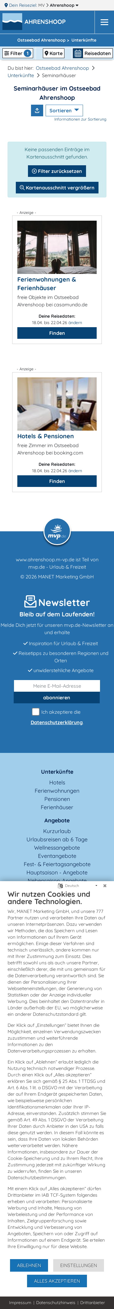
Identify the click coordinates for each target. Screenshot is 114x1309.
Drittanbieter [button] (92, 1302)
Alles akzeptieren (57, 1281)
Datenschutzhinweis (55, 1302)
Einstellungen (78, 1265)
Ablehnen (29, 1265)
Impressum (20, 1302)
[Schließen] (104, 885)
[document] (57, 1074)
